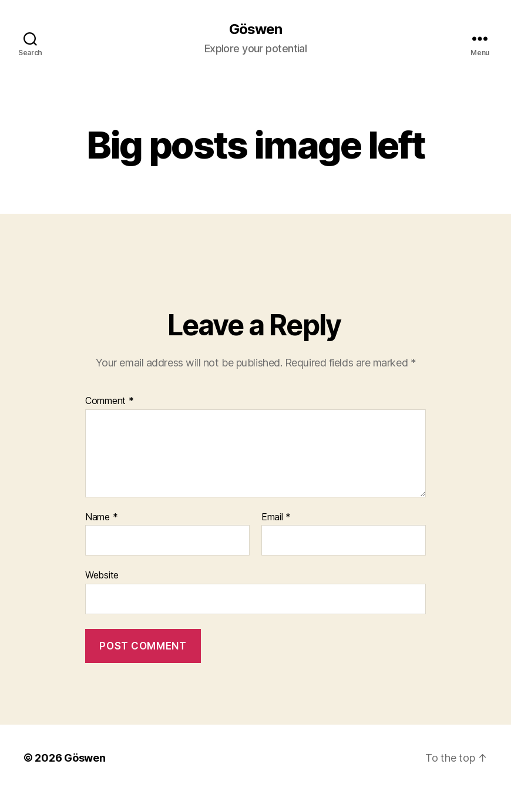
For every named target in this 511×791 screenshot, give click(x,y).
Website (102, 575)
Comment (109, 401)
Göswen (255, 29)
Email (276, 517)
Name (101, 517)
